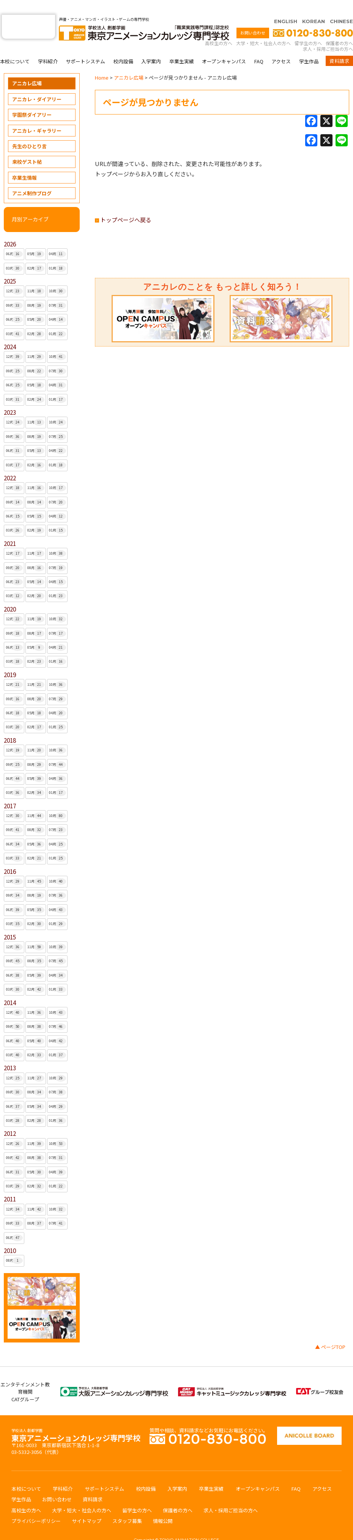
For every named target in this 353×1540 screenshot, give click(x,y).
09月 (14, 290)
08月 (35, 290)
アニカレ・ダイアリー (36, 84)
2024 (10, 332)
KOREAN (313, 6)
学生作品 (309, 46)
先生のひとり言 (29, 131)
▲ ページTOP (330, 1332)
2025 (10, 266)
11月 (35, 276)
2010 (10, 1236)
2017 (10, 791)
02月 (35, 253)
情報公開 (163, 1506)
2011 (10, 1184)
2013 (10, 1053)
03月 (14, 253)
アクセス (281, 46)
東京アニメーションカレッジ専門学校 (75, 1421)
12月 (14, 276)
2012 (10, 1119)
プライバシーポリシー (36, 1506)
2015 (10, 922)
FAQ (258, 46)
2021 (10, 529)
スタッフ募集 (127, 1506)
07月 (57, 290)
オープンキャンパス (224, 46)
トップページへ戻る (123, 205)
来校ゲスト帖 (27, 147)
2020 (10, 594)
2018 (10, 725)
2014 (10, 988)
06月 (14, 239)
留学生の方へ (308, 28)
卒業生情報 (24, 162)
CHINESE (341, 6)
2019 (10, 660)
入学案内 (151, 46)
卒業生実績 (181, 46)
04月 (57, 239)
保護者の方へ (339, 28)
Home (102, 62)
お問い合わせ (252, 18)
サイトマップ (86, 1506)
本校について (15, 46)
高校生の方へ (218, 28)
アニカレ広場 (27, 68)
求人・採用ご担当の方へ (328, 34)
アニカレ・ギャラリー (36, 115)
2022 (10, 463)
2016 (10, 857)
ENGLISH (285, 6)
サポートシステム (85, 46)
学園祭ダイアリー (32, 100)
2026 (10, 229)
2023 (10, 397)
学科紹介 (48, 46)
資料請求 (339, 46)
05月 (35, 239)
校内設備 (123, 46)
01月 (57, 253)
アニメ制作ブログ (32, 178)
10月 (57, 276)
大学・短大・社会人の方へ (263, 28)
